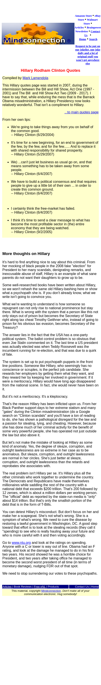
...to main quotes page (82, 112)
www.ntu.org (21, 542)
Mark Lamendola (35, 78)
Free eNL (40, 586)
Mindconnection (51, 590)
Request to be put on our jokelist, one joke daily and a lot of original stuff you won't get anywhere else (87, 54)
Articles (7, 586)
